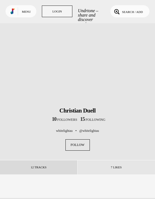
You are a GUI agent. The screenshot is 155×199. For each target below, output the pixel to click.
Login (57, 11)
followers (64, 120)
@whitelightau (89, 131)
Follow (78, 145)
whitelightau (64, 131)
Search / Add (128, 11)
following (92, 120)
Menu (26, 11)
